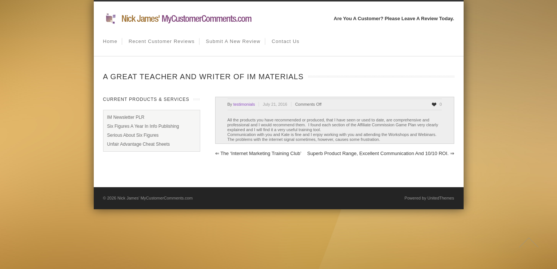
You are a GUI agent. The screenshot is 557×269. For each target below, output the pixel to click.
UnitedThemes (440, 198)
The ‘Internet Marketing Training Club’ (258, 153)
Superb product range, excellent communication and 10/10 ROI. (380, 153)
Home (110, 41)
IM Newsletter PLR (126, 117)
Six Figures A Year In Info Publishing (143, 126)
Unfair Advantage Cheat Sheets (138, 144)
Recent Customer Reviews (162, 41)
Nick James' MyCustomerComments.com (154, 198)
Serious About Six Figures (133, 135)
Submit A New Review (233, 41)
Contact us (285, 41)
